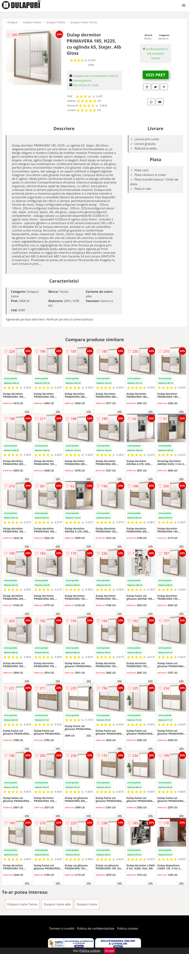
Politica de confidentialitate (96, 928)
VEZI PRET (155, 74)
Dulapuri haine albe (57, 904)
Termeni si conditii (61, 928)
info (27, 411)
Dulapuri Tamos (55, 22)
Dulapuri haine (32, 22)
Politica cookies (127, 928)
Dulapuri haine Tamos (84, 22)
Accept (109, 951)
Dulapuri (12, 22)
